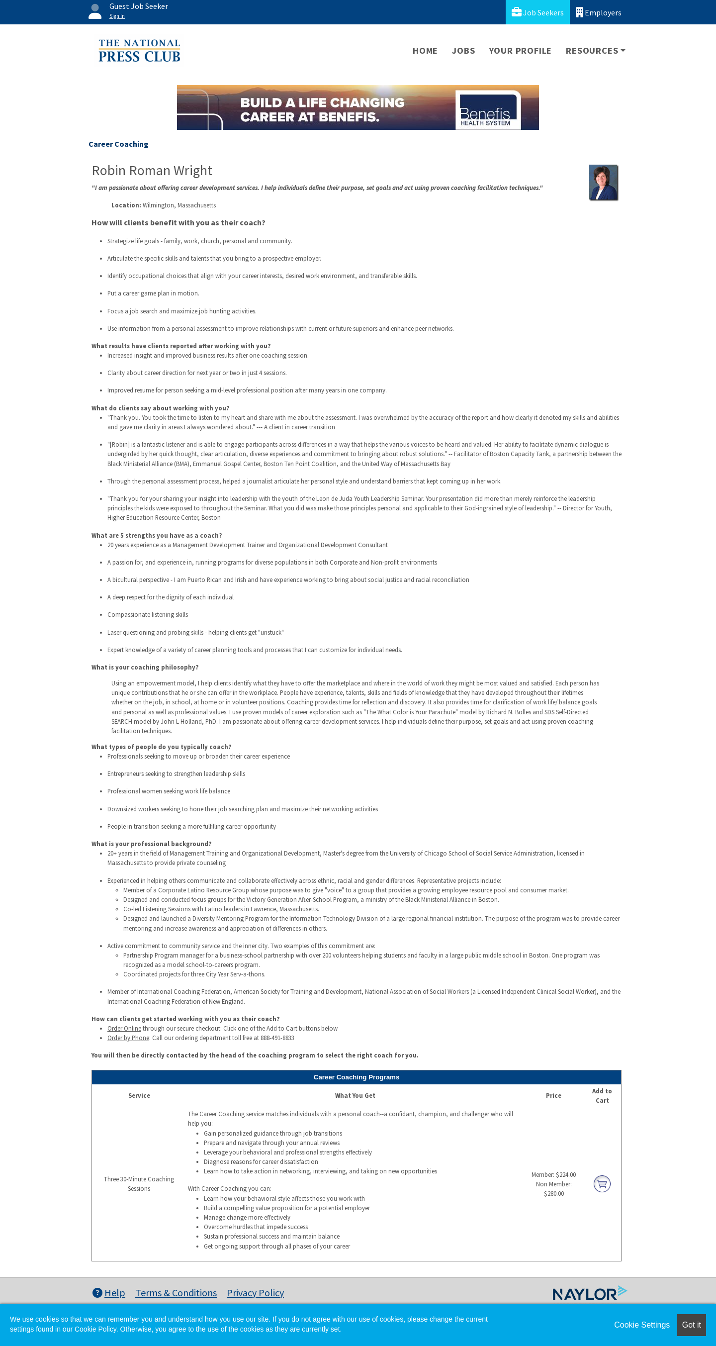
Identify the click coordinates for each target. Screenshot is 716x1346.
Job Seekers (538, 12)
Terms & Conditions (176, 1292)
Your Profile (520, 50)
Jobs (463, 50)
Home (425, 50)
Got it (691, 1325)
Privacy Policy (255, 1292)
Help (108, 1292)
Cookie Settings (642, 1325)
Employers (599, 12)
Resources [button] (592, 50)
